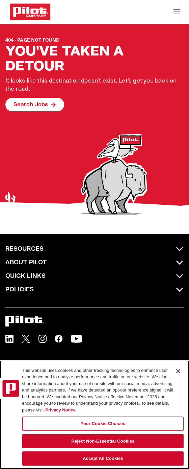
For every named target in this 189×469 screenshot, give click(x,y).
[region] (94, 414)
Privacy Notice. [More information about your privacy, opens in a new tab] (61, 409)
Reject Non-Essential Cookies (102, 441)
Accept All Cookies (103, 458)
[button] (9, 339)
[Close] (178, 371)
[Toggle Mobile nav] (177, 12)
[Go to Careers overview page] (30, 12)
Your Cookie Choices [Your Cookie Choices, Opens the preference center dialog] (103, 423)
